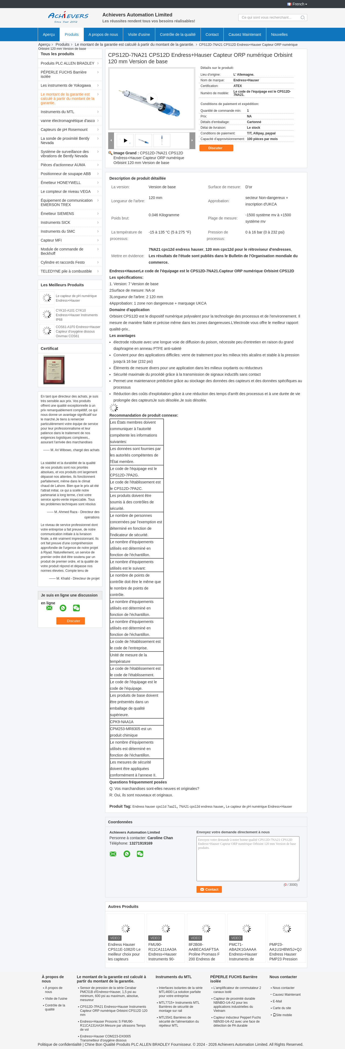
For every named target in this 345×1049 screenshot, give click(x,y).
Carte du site (282, 1008)
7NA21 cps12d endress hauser (201, 806)
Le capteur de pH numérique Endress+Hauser (259, 806)
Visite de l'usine (56, 999)
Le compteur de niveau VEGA (66, 191)
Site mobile (282, 1015)
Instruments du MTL (57, 112)
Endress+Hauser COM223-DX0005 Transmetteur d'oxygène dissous (105, 1038)
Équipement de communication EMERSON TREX (66, 202)
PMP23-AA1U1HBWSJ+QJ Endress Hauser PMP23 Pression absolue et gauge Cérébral (285, 956)
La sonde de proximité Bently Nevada (65, 140)
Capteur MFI (51, 240)
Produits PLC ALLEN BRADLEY (67, 63)
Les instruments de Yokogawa (66, 85)
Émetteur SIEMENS (57, 213)
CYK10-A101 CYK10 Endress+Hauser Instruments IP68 (77, 315)
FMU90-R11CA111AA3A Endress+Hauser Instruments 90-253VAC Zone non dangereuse (163, 956)
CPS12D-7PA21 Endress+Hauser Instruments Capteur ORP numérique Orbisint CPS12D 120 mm (113, 1011)
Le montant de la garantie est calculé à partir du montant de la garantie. (134, 44)
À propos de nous (54, 990)
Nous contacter (284, 988)
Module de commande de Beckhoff (62, 251)
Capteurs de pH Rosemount (64, 129)
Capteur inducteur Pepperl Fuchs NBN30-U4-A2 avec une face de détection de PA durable (237, 1021)
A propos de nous (103, 34)
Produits (71, 34)
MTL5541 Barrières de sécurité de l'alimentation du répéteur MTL (179, 1021)
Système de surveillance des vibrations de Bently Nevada (65, 153)
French (298, 4)
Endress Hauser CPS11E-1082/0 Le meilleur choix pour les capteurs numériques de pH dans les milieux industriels (124, 959)
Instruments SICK (55, 222)
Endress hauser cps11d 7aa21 (154, 806)
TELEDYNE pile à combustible (66, 271)
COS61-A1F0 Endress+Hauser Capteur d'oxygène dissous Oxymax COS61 (78, 331)
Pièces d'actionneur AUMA (63, 165)
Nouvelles (279, 34)
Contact (212, 34)
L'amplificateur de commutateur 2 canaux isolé (237, 990)
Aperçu (49, 34)
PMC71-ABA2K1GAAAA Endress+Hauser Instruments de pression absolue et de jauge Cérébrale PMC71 (245, 959)
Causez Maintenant (245, 34)
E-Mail (277, 1001)
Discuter (219, 148)
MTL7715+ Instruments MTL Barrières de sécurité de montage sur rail (179, 1007)
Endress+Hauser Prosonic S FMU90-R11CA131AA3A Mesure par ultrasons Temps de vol (113, 1025)
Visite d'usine (139, 34)
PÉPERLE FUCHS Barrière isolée (64, 74)
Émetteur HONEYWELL (61, 182)
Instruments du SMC (58, 231)
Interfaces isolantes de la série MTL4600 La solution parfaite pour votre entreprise (180, 992)
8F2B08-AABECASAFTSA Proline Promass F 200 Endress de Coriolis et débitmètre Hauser (204, 956)
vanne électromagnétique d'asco (68, 121)
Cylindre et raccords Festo (63, 262)
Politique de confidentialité (60, 1044)
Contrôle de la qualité (178, 34)
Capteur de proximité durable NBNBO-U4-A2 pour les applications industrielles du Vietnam (234, 1005)
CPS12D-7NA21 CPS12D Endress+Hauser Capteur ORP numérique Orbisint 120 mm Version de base (148, 158)
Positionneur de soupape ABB (66, 174)
